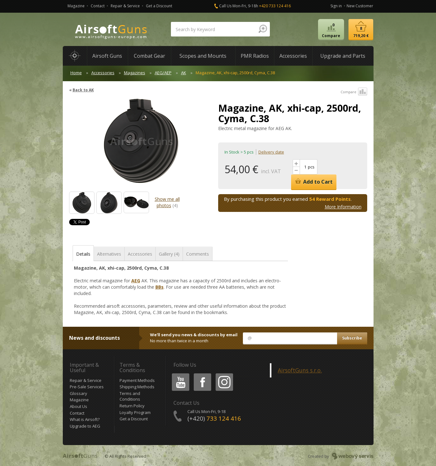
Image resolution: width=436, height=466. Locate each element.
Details (83, 254)
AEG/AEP (163, 72)
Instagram (224, 374)
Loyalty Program (135, 412)
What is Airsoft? (85, 419)
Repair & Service (125, 6)
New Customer (360, 6)
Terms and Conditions (130, 396)
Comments (197, 254)
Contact (98, 6)
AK (183, 72)
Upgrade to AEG (85, 426)
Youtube (178, 374)
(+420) (214, 418)
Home (76, 72)
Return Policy (132, 406)
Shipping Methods (137, 387)
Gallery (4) (169, 254)
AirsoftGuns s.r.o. (300, 370)
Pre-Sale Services (87, 387)
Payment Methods (137, 380)
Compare (354, 92)
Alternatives (109, 254)
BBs (159, 287)
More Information (343, 207)
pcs (311, 167)
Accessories (102, 72)
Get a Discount (159, 6)
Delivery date (271, 152)
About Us (78, 406)
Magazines (134, 72)
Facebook (202, 374)
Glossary (78, 393)
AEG (135, 281)
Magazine (76, 6)
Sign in (336, 6)
